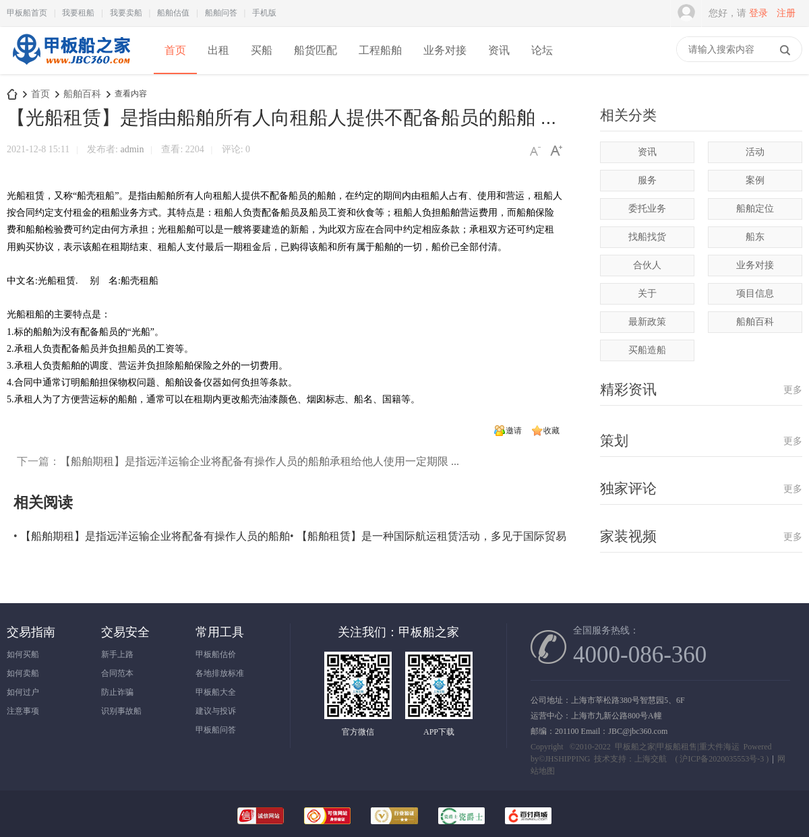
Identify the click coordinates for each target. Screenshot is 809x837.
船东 (755, 237)
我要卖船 (126, 13)
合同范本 (117, 673)
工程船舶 (380, 50)
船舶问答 (221, 13)
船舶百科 (82, 94)
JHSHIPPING (567, 759)
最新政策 (647, 322)
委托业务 (647, 209)
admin (132, 149)
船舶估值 (173, 13)
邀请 (514, 430)
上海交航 (650, 759)
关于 (647, 293)
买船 (261, 50)
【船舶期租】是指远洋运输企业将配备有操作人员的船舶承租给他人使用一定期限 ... (259, 461)
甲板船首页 (27, 13)
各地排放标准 (220, 673)
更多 (792, 390)
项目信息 (755, 293)
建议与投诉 (216, 711)
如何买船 (23, 654)
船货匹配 (315, 50)
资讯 (499, 50)
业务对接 (445, 50)
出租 (218, 50)
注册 (786, 13)
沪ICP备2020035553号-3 (722, 759)
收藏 (551, 430)
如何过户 (23, 692)
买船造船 (647, 350)
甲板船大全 (216, 692)
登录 (758, 13)
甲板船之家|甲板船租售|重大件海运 (677, 746)
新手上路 (117, 654)
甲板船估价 (216, 654)
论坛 (542, 50)
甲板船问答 (216, 730)
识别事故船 (121, 711)
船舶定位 (755, 209)
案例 (755, 180)
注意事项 (23, 711)
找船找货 (647, 237)
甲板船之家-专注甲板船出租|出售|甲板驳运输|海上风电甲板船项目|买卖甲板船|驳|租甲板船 (12, 94)
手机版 (264, 13)
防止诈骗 (117, 692)
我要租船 (78, 13)
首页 (175, 50)
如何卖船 (23, 673)
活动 (755, 152)
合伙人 (647, 265)
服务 (647, 180)
